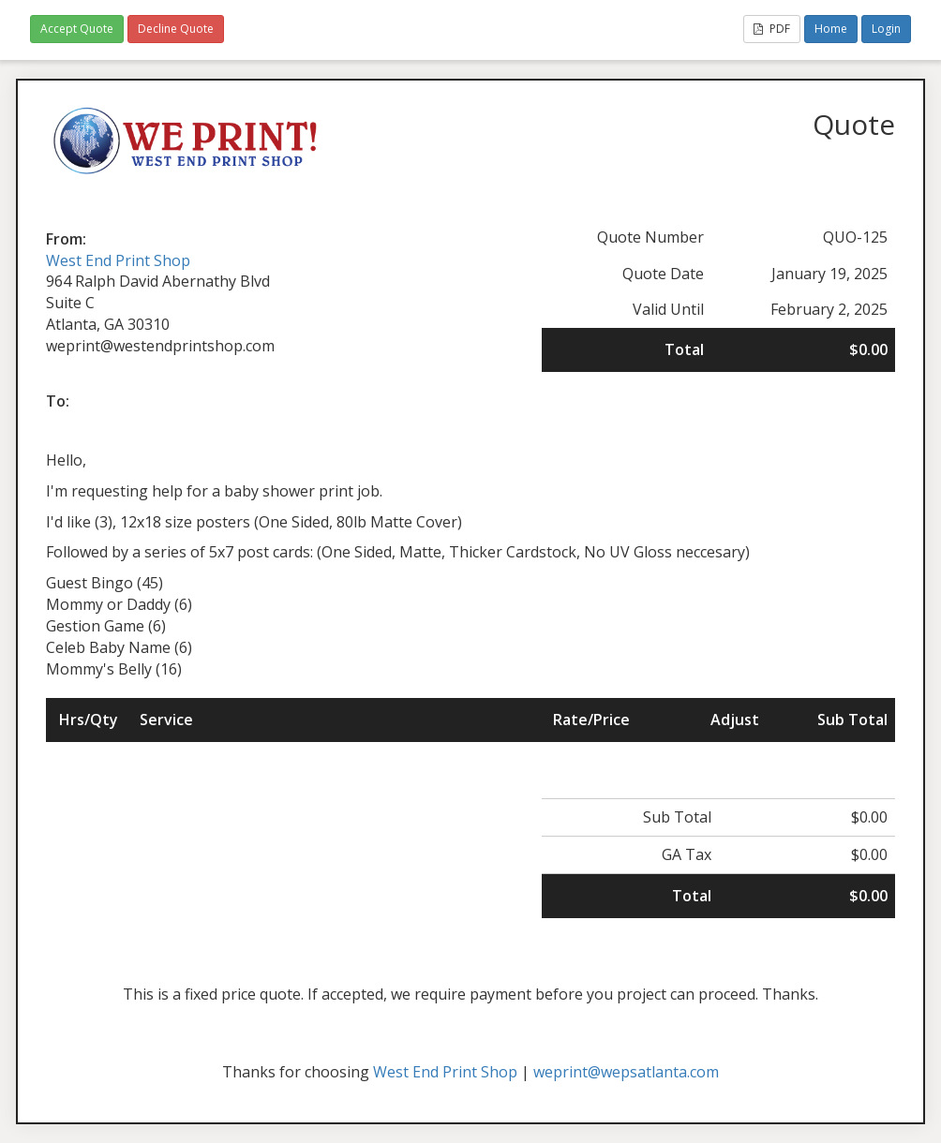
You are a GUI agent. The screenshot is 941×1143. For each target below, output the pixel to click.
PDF (772, 29)
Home (830, 29)
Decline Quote (176, 29)
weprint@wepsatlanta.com (626, 1071)
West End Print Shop (118, 260)
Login (886, 29)
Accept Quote (76, 29)
